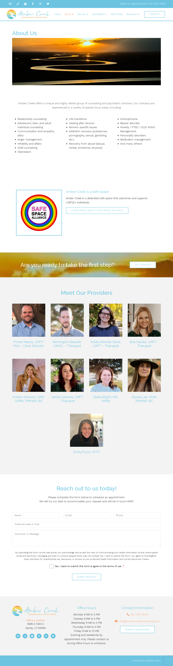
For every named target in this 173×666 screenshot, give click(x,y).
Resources (132, 14)
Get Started (98, 14)
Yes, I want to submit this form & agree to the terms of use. (89, 566)
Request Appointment (137, 629)
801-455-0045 (157, 3)
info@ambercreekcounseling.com (139, 621)
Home (57, 14)
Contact (154, 14)
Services (81, 14)
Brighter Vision (153, 660)
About (68, 14)
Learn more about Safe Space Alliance (97, 210)
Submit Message (86, 577)
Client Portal (116, 14)
